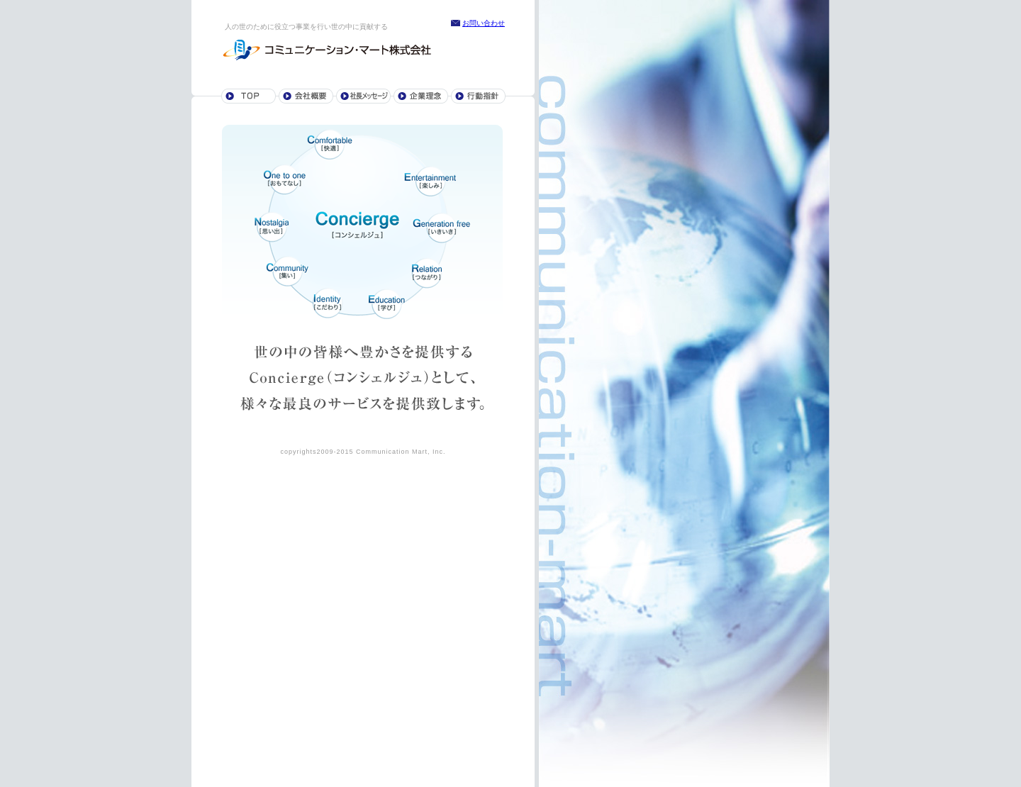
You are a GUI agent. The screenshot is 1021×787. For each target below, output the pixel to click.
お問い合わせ (483, 23)
